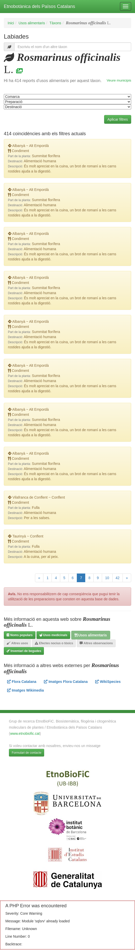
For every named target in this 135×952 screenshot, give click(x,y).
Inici (11, 23)
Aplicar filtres (117, 119)
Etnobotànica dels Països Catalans (39, 6)
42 (118, 578)
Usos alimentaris (32, 23)
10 (107, 578)
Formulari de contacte (26, 752)
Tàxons (55, 23)
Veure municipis (119, 80)
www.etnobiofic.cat (25, 733)
